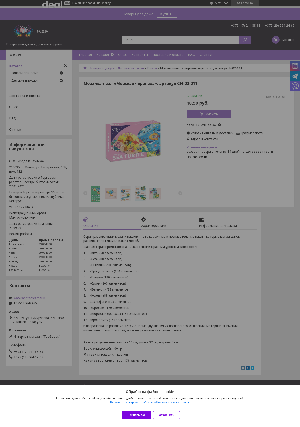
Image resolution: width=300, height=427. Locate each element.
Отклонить (169, 415)
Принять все (136, 415)
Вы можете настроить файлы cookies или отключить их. (148, 405)
